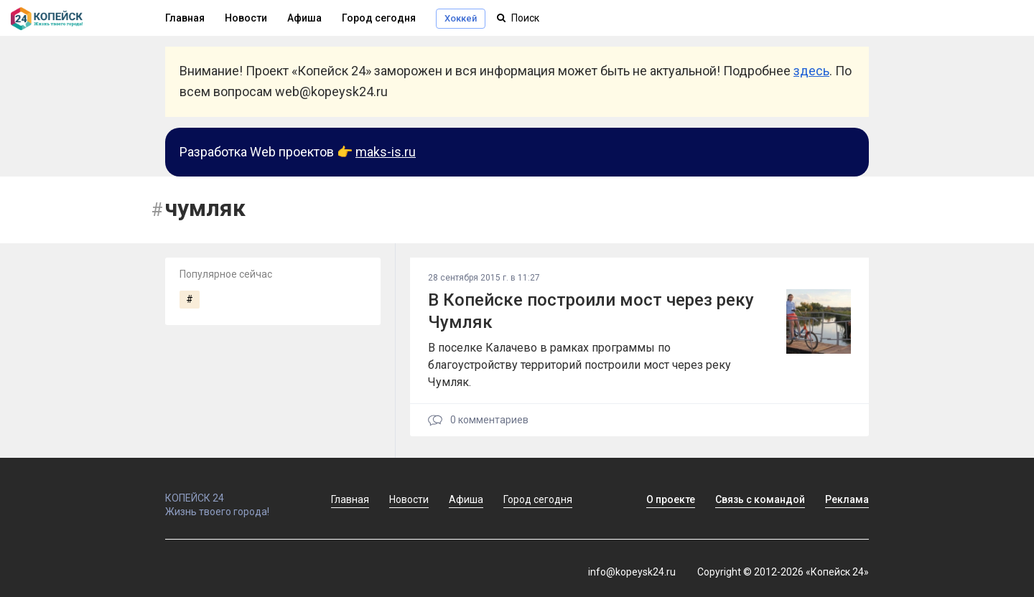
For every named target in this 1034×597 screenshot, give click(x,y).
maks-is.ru (385, 151)
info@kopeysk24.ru (632, 572)
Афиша (304, 18)
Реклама (847, 499)
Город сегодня (379, 18)
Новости (246, 18)
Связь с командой (760, 499)
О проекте (670, 499)
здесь (811, 70)
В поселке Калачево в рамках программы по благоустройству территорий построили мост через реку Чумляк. (579, 365)
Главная (185, 18)
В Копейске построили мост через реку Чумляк (591, 311)
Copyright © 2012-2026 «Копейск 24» (783, 572)
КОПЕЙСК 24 (232, 491)
